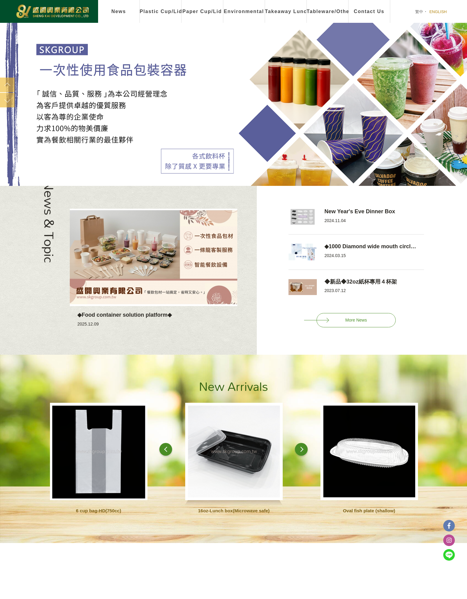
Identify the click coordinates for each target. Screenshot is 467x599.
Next (7, 100)
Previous (7, 85)
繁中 (419, 11)
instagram (449, 540)
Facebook (449, 525)
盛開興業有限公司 (52, 12)
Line (449, 555)
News (118, 11)
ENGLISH (438, 11)
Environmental (244, 11)
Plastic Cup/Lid (161, 11)
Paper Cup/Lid (202, 11)
